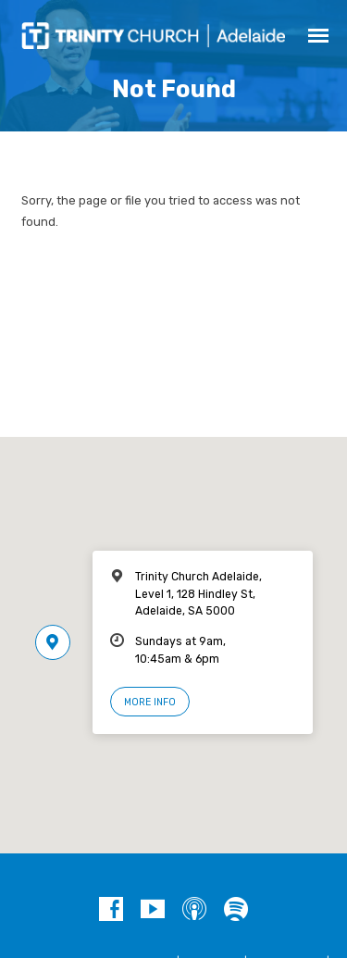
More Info (150, 702)
